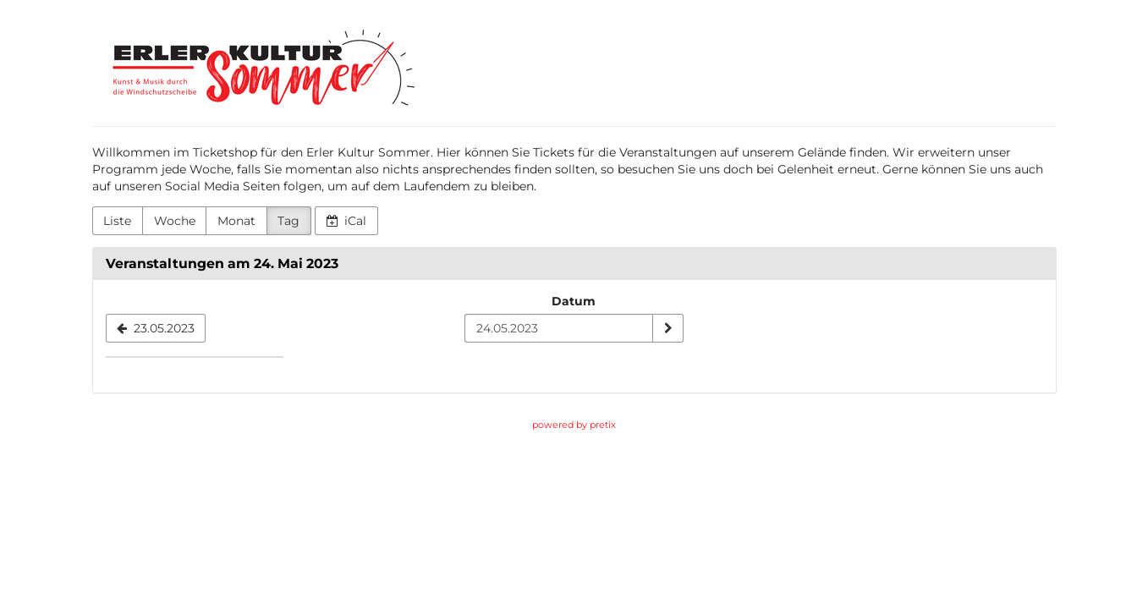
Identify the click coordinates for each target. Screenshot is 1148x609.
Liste (117, 220)
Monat (236, 220)
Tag (288, 220)
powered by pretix (574, 425)
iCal (347, 220)
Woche (174, 220)
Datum (574, 301)
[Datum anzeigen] (667, 328)
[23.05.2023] (156, 328)
